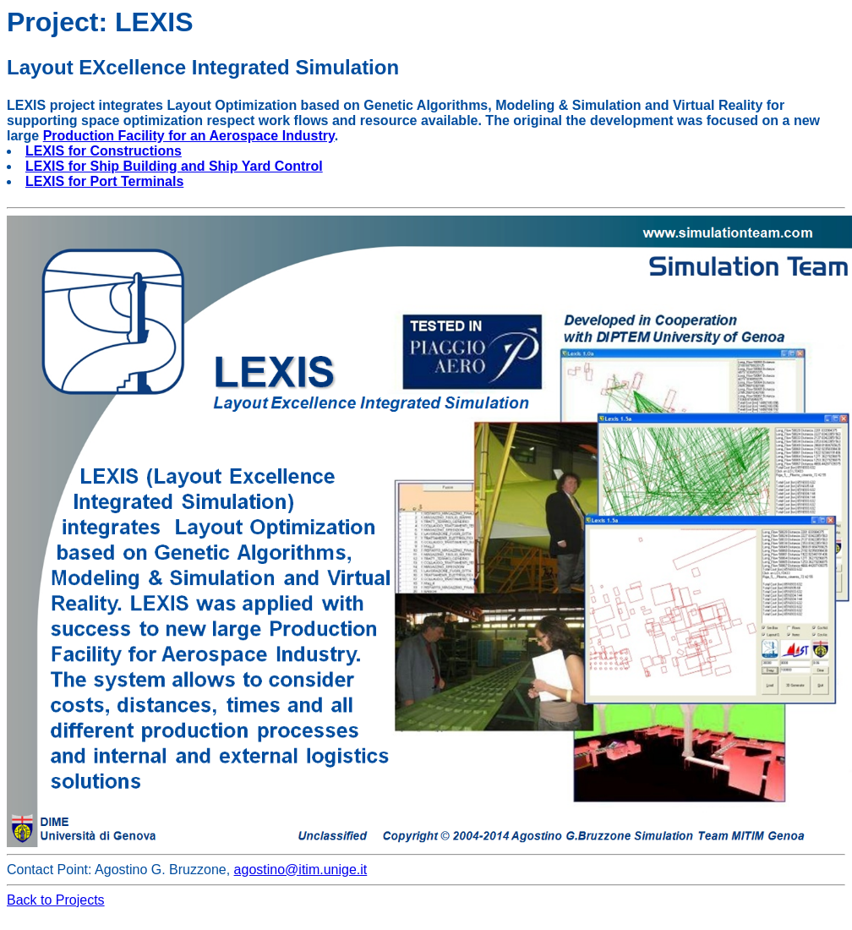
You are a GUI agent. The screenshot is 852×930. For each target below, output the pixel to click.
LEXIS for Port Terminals (104, 181)
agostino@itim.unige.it (301, 869)
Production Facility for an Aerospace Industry (189, 136)
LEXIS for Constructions (103, 151)
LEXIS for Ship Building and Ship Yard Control (174, 166)
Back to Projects (56, 900)
